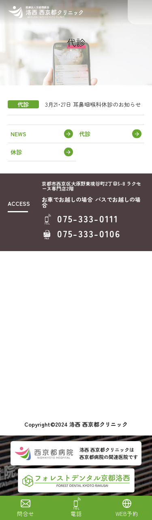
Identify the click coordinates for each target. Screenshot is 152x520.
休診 (16, 152)
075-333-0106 (89, 233)
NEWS (18, 134)
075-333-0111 (88, 218)
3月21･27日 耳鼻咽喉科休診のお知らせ (93, 104)
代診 (84, 134)
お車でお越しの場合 (67, 199)
